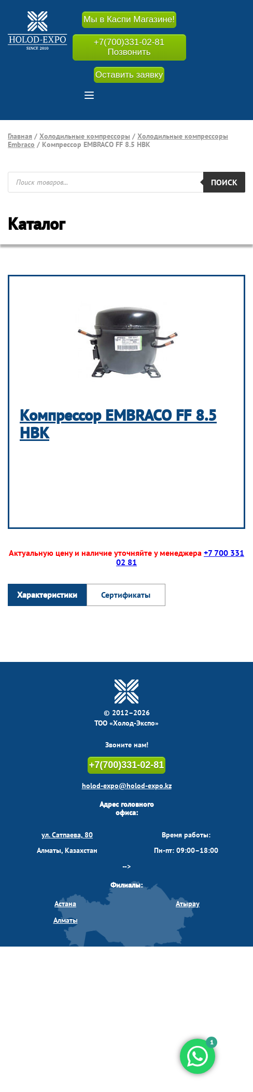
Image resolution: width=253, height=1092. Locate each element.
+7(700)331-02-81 (126, 765)
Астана (65, 903)
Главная (20, 136)
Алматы (65, 920)
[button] (89, 95)
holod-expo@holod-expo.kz (127, 785)
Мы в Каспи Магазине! (129, 19)
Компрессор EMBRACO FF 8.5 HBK (118, 424)
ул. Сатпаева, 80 (67, 834)
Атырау (188, 903)
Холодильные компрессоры (84, 136)
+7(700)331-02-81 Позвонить (129, 47)
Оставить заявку (129, 75)
